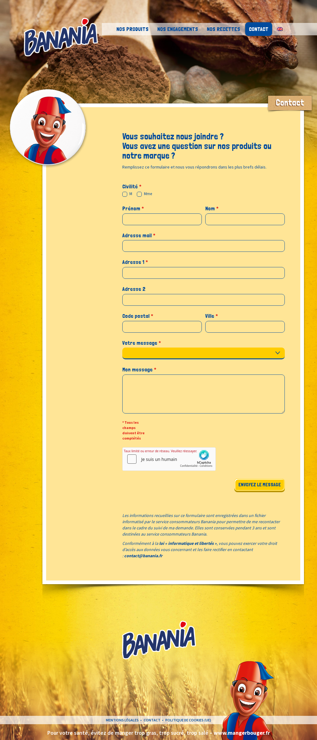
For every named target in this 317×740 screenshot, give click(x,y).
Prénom (133, 208)
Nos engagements (177, 29)
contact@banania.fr (143, 555)
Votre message (141, 342)
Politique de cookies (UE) (188, 720)
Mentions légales (122, 720)
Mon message (139, 369)
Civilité (131, 186)
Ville (211, 315)
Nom (212, 208)
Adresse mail (138, 235)
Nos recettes (223, 29)
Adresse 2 (133, 289)
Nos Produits (132, 29)
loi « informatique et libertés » (188, 543)
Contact (258, 29)
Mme (144, 194)
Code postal (137, 315)
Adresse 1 (135, 261)
